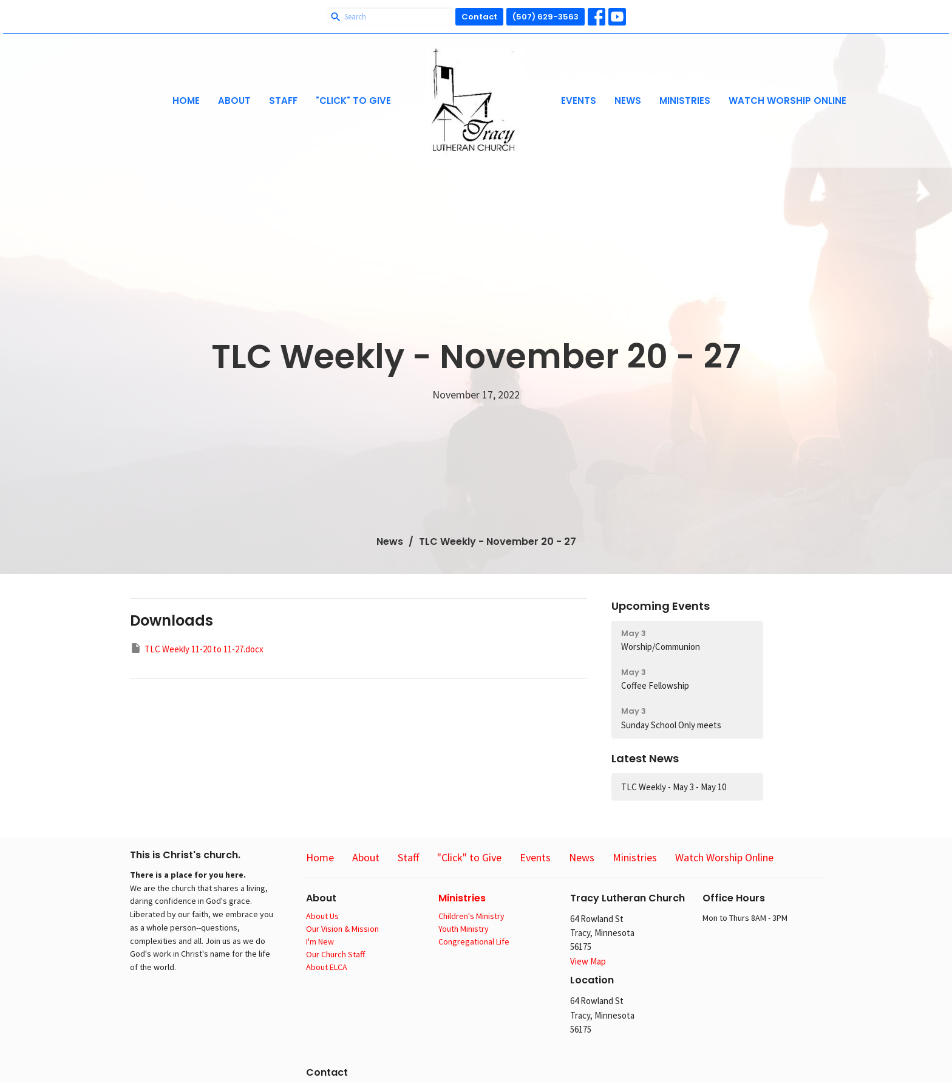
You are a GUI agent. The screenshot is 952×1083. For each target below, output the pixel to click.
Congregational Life (473, 941)
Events (578, 100)
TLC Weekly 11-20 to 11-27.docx (197, 648)
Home (186, 100)
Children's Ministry (471, 915)
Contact (479, 16)
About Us (322, 915)
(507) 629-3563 (545, 16)
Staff (283, 100)
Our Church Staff (335, 954)
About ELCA (326, 967)
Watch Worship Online (787, 100)
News (627, 100)
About (234, 100)
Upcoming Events (660, 605)
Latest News (645, 758)
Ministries (684, 100)
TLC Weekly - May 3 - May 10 (673, 787)
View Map (588, 961)
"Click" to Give (353, 100)
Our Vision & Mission (342, 928)
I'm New (320, 941)
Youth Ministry (463, 928)
